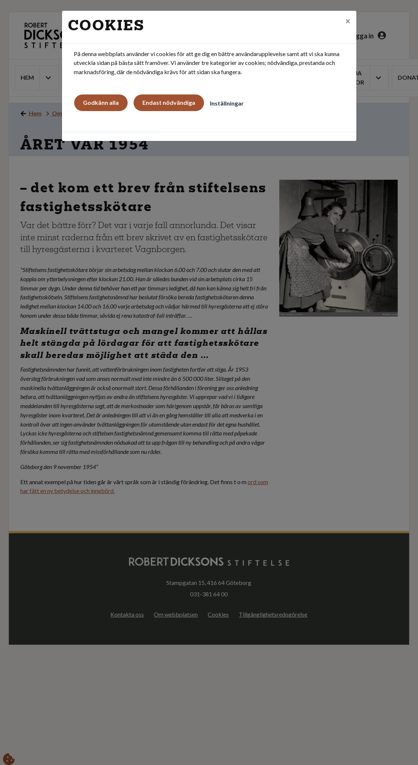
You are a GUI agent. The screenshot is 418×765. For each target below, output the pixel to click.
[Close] (347, 21)
